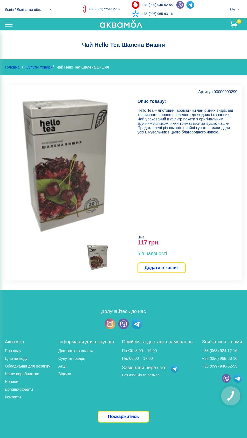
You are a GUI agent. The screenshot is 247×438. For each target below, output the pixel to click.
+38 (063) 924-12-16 (104, 9)
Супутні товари (39, 67)
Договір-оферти (19, 389)
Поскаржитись (123, 416)
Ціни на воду (16, 358)
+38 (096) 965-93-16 (157, 14)
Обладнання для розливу (27, 366)
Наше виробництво (22, 374)
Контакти (13, 397)
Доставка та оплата (75, 351)
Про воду (13, 351)
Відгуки (64, 374)
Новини (11, 382)
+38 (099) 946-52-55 (157, 5)
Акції (62, 366)
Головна (12, 67)
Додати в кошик (161, 267)
